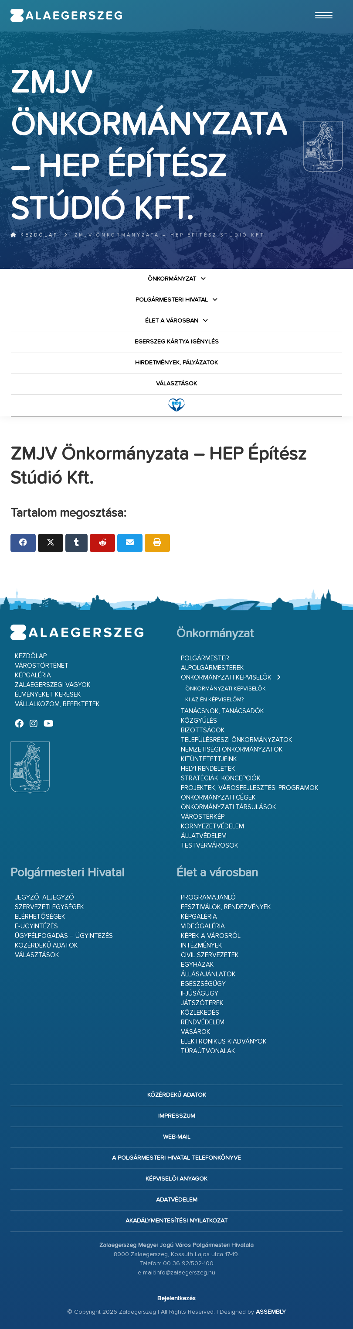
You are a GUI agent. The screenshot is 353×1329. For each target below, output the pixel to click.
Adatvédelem (176, 1200)
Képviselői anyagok (176, 1179)
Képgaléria (33, 675)
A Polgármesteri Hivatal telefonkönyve (176, 1158)
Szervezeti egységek (49, 907)
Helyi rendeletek (208, 769)
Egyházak (197, 965)
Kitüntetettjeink (209, 759)
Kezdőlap (34, 235)
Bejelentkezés (176, 1298)
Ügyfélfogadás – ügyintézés (64, 936)
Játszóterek (202, 1003)
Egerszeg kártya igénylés (177, 342)
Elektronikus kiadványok (224, 1041)
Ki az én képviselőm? (214, 700)
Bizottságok (203, 730)
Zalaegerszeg (66, 15)
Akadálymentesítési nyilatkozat (176, 1221)
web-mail (176, 1137)
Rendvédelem (202, 1022)
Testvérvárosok (209, 845)
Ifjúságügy (199, 993)
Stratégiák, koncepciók (221, 778)
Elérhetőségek (40, 916)
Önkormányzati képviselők (226, 677)
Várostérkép (202, 817)
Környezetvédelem (212, 826)
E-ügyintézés (36, 926)
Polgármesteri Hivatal (172, 300)
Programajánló (208, 897)
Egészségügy (203, 984)
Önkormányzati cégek (218, 797)
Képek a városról (211, 936)
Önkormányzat (172, 279)
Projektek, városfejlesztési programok (250, 788)
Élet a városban (171, 321)
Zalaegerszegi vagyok (53, 685)
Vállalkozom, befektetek (57, 704)
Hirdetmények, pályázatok (176, 363)
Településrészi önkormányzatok (236, 740)
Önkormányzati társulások (228, 807)
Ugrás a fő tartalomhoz (321, 4)
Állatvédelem (204, 836)
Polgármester (205, 658)
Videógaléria (203, 926)
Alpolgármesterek (212, 668)
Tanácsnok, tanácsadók (222, 711)
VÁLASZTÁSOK (176, 384)
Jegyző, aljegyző (44, 897)
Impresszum (176, 1116)
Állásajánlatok (208, 974)
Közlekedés (200, 1013)
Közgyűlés (199, 721)
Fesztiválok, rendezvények (226, 907)
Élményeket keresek (48, 694)
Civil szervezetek (210, 955)
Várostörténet (41, 666)
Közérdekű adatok (46, 945)
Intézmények (201, 945)
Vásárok (195, 1032)
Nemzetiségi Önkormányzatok (232, 749)
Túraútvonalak (208, 1051)
